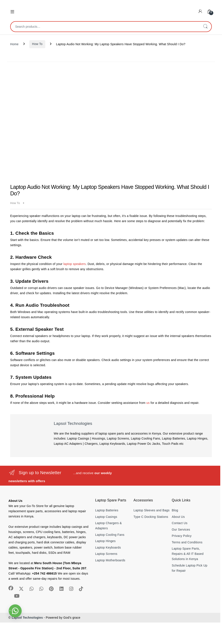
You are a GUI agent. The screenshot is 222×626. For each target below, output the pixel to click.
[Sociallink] (10, 588)
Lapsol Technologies (73, 423)
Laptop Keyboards (108, 547)
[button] (15, 610)
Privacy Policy (181, 536)
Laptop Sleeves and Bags (152, 510)
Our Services (181, 529)
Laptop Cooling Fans (109, 534)
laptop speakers (74, 264)
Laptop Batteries (106, 510)
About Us (178, 516)
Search (205, 27)
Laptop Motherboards (110, 560)
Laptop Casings (106, 516)
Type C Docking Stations (151, 516)
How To (37, 44)
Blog (175, 510)
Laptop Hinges (105, 541)
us (148, 402)
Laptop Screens (106, 553)
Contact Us (179, 523)
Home (14, 44)
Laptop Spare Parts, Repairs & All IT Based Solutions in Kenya (187, 554)
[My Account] (200, 11)
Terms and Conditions (187, 542)
